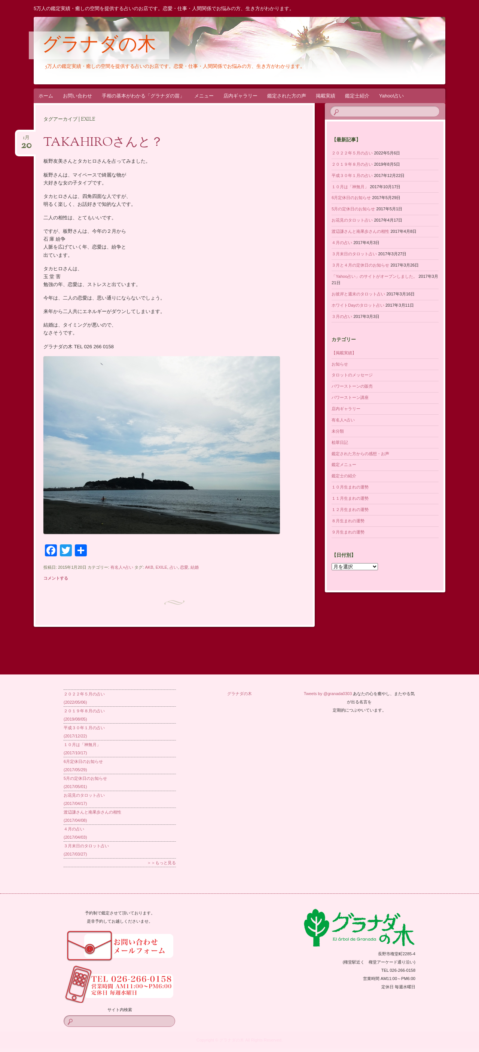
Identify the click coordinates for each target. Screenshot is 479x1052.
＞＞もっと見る (161, 862)
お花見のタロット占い (352, 220)
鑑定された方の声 (286, 96)
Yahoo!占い (391, 96)
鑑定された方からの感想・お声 (360, 453)
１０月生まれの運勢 (350, 487)
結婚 (194, 567)
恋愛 (184, 567)
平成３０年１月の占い (352, 175)
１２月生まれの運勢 (350, 509)
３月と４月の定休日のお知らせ (360, 265)
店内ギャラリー (240, 96)
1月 (26, 140)
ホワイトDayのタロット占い (358, 305)
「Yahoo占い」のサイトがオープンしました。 (374, 276)
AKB (149, 567)
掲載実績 (325, 96)
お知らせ (340, 364)
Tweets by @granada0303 (328, 693)
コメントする (55, 578)
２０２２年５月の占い (352, 153)
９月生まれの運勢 (348, 532)
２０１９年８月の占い (352, 164)
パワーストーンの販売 (352, 386)
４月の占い (342, 242)
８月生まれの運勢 (348, 521)
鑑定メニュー (344, 464)
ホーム (46, 96)
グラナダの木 (99, 45)
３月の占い (342, 316)
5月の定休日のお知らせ (353, 209)
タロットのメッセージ (352, 375)
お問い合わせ (77, 96)
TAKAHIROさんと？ (103, 143)
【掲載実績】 (344, 353)
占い (174, 567)
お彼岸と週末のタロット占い (358, 294)
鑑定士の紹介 (344, 476)
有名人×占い (121, 567)
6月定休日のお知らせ (351, 197)
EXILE (161, 567)
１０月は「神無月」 (350, 186)
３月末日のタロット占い (354, 254)
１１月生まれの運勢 (350, 498)
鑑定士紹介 (357, 96)
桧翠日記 (340, 442)
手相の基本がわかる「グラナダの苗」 (143, 96)
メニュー (204, 96)
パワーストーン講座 (350, 397)
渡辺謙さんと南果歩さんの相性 (360, 231)
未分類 (338, 431)
